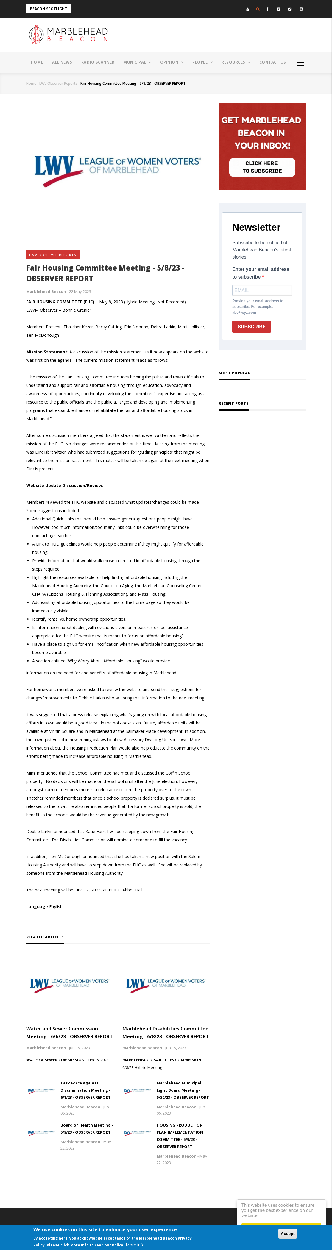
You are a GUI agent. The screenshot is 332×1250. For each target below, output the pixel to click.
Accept (288, 1233)
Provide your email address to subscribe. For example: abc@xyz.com (257, 307)
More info (135, 1245)
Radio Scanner (98, 62)
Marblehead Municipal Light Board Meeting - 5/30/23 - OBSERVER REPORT (183, 1090)
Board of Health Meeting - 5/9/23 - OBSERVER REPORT (86, 1128)
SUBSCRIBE (252, 326)
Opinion (172, 62)
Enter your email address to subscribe (260, 273)
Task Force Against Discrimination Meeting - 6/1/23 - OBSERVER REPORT (85, 1090)
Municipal (137, 62)
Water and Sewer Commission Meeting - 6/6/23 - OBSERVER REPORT (69, 1032)
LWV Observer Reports (58, 83)
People (202, 62)
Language (37, 906)
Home (37, 62)
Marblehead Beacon (46, 291)
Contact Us (272, 62)
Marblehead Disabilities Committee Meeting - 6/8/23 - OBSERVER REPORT (165, 1032)
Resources (236, 62)
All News (62, 62)
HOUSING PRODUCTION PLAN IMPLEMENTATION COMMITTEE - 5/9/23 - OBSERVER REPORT (180, 1135)
